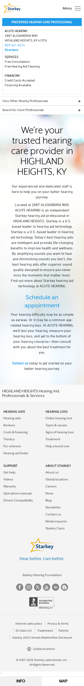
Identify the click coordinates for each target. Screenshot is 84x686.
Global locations (56, 479)
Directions (11, 50)
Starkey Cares (55, 528)
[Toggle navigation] (70, 8)
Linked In (55, 587)
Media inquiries (56, 521)
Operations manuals (17, 493)
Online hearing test (58, 418)
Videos (8, 479)
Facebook (19, 587)
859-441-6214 (15, 45)
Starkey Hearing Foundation (42, 575)
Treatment (52, 439)
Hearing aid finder (15, 453)
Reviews (9, 425)
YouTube (46, 587)
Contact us (20, 363)
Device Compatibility (18, 500)
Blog (48, 500)
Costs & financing (15, 432)
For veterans (12, 446)
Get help (9, 472)
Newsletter (53, 507)
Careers (50, 486)
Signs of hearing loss (59, 432)
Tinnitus (9, 439)
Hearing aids (12, 418)
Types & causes (56, 425)
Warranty (9, 486)
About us (52, 472)
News (49, 493)
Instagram (28, 587)
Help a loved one (57, 446)
